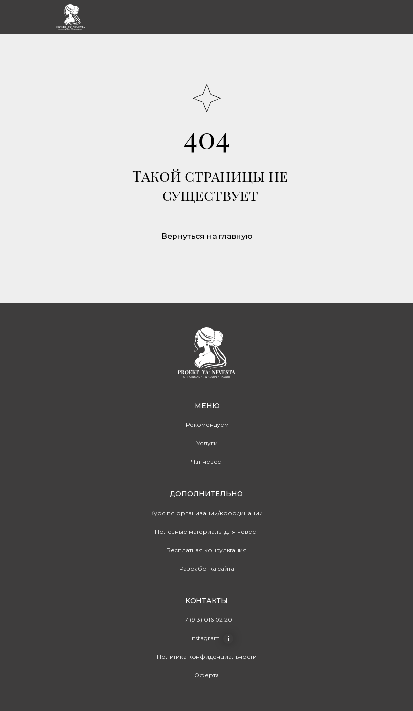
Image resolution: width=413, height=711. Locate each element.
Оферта (206, 675)
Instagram (205, 638)
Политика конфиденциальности (207, 656)
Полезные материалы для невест (206, 531)
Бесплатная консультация (206, 550)
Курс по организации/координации (206, 513)
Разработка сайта (206, 568)
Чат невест (207, 461)
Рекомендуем (207, 424)
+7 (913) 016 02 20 (206, 619)
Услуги (206, 443)
